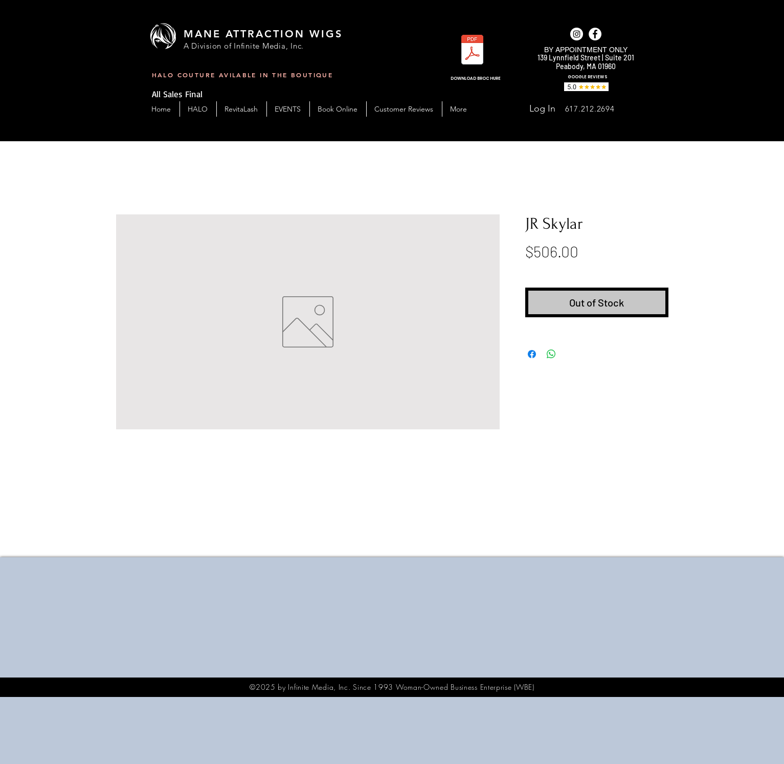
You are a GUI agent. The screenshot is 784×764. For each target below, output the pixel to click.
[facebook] (595, 34)
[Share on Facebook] (532, 354)
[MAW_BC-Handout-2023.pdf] (472, 51)
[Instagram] (576, 34)
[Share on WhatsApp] (551, 354)
